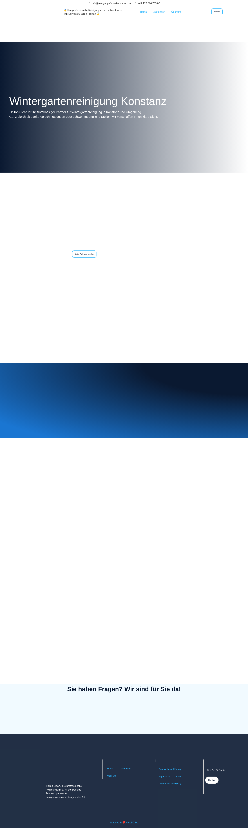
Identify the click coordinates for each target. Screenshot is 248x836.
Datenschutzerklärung (171, 777)
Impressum (165, 784)
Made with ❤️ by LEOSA (124, 831)
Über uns (176, 12)
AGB (180, 784)
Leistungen (159, 12)
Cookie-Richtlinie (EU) (171, 792)
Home (143, 12)
